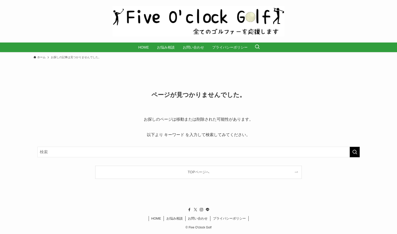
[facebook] (189, 209)
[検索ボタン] (257, 47)
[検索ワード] (198, 152)
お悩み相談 (174, 218)
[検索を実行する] (355, 152)
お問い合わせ (198, 218)
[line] (207, 209)
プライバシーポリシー (229, 218)
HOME (156, 218)
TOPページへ (198, 172)
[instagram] (201, 209)
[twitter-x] (195, 209)
